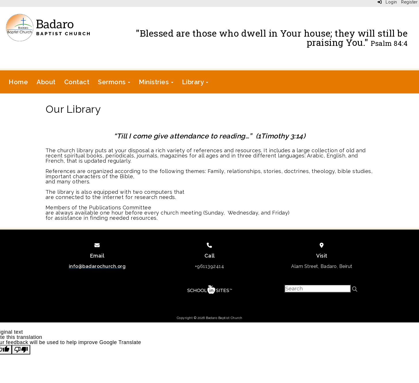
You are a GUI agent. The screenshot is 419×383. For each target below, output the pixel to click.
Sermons (114, 82)
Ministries (156, 82)
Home (18, 82)
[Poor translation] (21, 349)
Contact (77, 82)
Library (195, 82)
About (46, 82)
